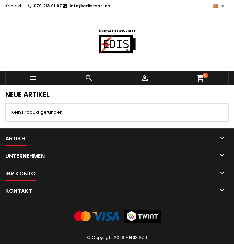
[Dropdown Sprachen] (219, 6)
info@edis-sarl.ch (90, 6)
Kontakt (13, 6)
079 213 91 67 (47, 6)
